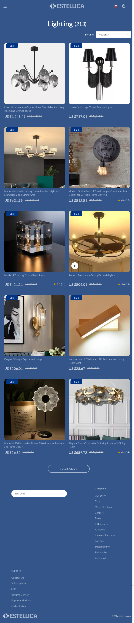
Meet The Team (104, 508)
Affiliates (100, 531)
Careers (99, 514)
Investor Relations (105, 537)
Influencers (101, 525)
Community (101, 560)
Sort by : (89, 36)
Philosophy (101, 554)
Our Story (100, 497)
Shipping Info (18, 585)
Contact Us (17, 579)
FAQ (13, 591)
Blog (97, 502)
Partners (100, 542)
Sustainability (102, 548)
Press (98, 519)
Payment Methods (21, 602)
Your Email (20, 494)
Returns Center (20, 597)
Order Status (18, 608)
